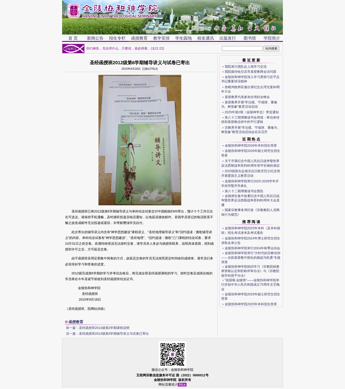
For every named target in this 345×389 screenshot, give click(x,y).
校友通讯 (205, 38)
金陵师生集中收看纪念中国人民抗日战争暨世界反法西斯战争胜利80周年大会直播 (250, 200)
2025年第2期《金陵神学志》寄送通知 (252, 112)
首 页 (73, 38)
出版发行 (227, 38)
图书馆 (250, 38)
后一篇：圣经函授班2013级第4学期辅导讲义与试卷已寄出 (107, 333)
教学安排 (161, 38)
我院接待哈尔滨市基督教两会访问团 (250, 71)
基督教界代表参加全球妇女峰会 (247, 97)
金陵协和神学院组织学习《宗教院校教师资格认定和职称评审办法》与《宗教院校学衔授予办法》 (250, 271)
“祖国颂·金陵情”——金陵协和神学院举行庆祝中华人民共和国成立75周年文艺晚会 (250, 284)
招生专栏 (117, 38)
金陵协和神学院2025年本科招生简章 (251, 304)
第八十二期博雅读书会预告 (244, 191)
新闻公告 (95, 38)
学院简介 (272, 38)
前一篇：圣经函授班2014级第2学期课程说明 (98, 328)
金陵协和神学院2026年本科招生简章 (251, 145)
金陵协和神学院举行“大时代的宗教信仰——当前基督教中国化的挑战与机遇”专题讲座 (250, 257)
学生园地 (183, 38)
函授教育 (139, 38)
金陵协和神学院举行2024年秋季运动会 (252, 248)
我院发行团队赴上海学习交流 (246, 66)
